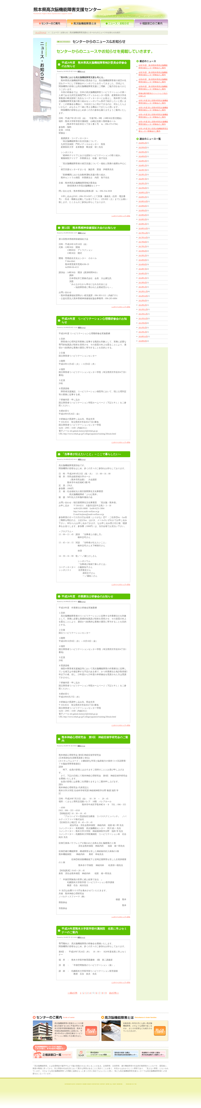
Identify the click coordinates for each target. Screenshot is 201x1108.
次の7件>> (114, 993)
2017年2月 (143, 246)
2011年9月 (143, 323)
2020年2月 (143, 197)
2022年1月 (143, 183)
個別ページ (81, 71)
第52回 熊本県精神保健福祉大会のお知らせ (89, 227)
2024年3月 (143, 161)
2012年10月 (143, 296)
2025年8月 (143, 147)
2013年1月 (143, 287)
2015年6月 (143, 251)
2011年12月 (143, 309)
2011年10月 (143, 318)
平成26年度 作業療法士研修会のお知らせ (87, 596)
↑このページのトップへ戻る (120, 216)
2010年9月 (143, 341)
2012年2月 (143, 305)
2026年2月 (143, 143)
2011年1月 (143, 332)
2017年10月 (143, 237)
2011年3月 (143, 327)
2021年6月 (143, 188)
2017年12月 (143, 233)
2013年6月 (143, 282)
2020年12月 (143, 192)
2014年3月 (143, 273)
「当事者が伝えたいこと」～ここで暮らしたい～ (91, 454)
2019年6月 (143, 210)
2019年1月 (143, 224)
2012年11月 (143, 291)
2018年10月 (143, 228)
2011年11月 (143, 314)
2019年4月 (143, 215)
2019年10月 (143, 201)
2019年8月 (143, 206)
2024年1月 (143, 165)
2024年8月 (143, 156)
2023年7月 (143, 170)
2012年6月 (143, 300)
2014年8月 (143, 264)
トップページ (40, 32)
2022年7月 (143, 179)
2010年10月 (143, 336)
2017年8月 (143, 242)
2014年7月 (143, 269)
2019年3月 (143, 219)
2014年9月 (143, 260)
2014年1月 (143, 278)
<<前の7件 (72, 993)
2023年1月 (143, 174)
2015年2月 (143, 255)
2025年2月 (143, 152)
